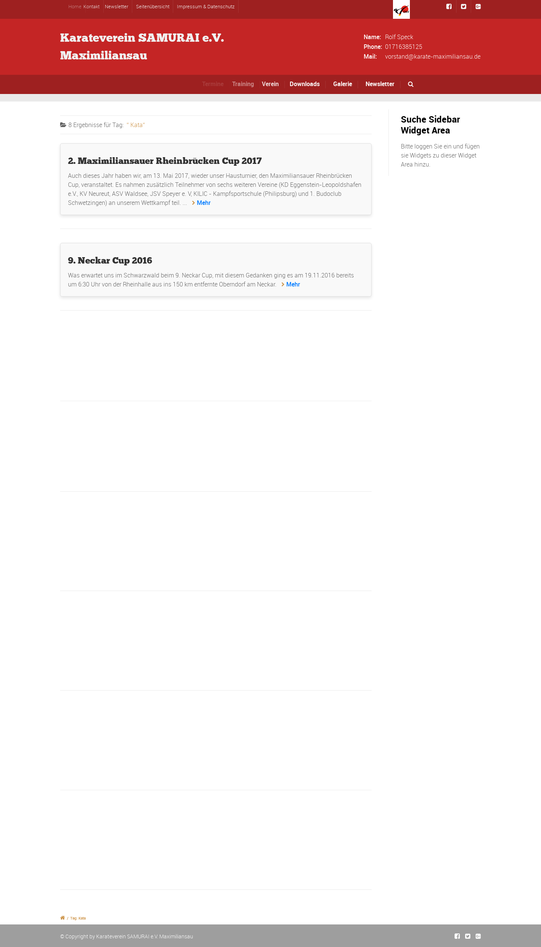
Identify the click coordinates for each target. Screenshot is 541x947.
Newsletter (118, 6)
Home (79, 6)
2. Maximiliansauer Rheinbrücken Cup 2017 (165, 160)
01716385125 (403, 46)
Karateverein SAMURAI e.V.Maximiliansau (142, 46)
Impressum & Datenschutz (205, 6)
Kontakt (96, 6)
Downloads (307, 84)
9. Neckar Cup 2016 (110, 260)
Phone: (373, 46)
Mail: (370, 56)
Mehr (204, 202)
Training (247, 84)
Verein (274, 84)
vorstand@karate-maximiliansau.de (433, 56)
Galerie (342, 84)
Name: (372, 37)
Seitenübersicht (152, 6)
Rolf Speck (399, 37)
